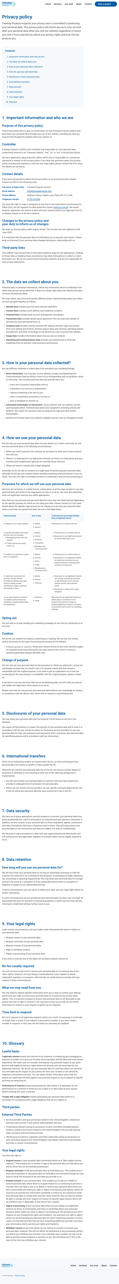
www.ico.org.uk (61, 207)
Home (48, 4)
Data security (15, 87)
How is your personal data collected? (26, 67)
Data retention (15, 92)
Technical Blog (7, 1276)
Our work (69, 4)
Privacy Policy (20, 1276)
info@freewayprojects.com (39, 191)
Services (58, 4)
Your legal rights (16, 97)
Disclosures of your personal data (24, 77)
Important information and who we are (26, 57)
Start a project (106, 4)
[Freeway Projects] (9, 4)
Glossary (13, 102)
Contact (88, 4)
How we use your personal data (23, 72)
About (79, 4)
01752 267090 (33, 199)
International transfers (19, 82)
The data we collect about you (22, 62)
